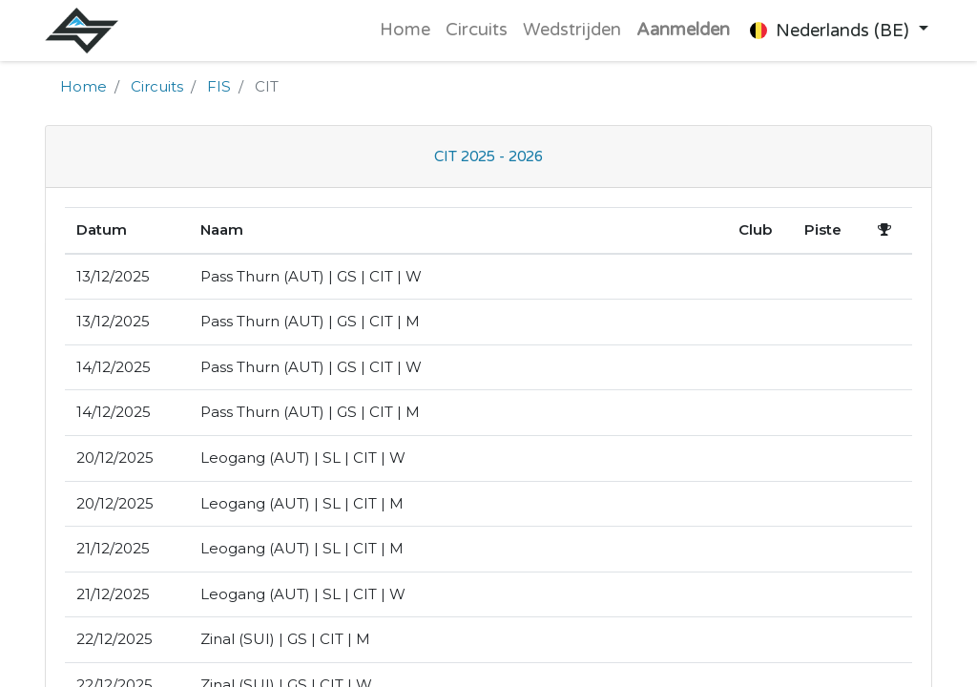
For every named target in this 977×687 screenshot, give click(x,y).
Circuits (157, 86)
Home (83, 86)
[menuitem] (404, 31)
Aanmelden (682, 29)
